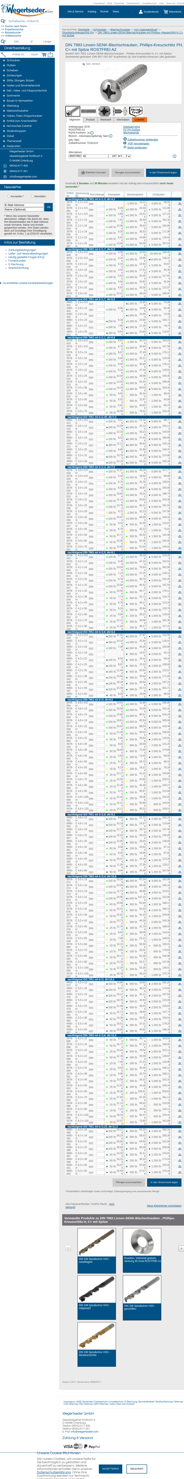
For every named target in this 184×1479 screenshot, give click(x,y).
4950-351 (69, 819)
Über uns (170, 3)
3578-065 (69, 781)
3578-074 (69, 898)
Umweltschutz (149, 3)
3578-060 (69, 739)
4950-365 (69, 860)
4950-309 (69, 327)
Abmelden (40, 196)
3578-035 (69, 507)
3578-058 (69, 728)
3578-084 (69, 969)
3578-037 (69, 524)
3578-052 (69, 616)
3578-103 (69, 745)
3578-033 (69, 495)
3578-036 (69, 519)
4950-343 (69, 678)
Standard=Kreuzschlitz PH (78, 32)
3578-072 (69, 887)
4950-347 (69, 689)
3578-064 (69, 775)
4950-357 (69, 837)
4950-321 (69, 445)
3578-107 (69, 975)
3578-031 (69, 483)
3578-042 (69, 557)
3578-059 (69, 734)
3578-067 (69, 792)
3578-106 (69, 940)
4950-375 (69, 996)
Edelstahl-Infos (131, 126)
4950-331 (69, 642)
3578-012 (69, 277)
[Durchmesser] (31, 41)
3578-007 (69, 245)
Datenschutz (133, 3)
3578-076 (69, 910)
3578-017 (69, 348)
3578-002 (69, 215)
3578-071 (69, 881)
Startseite (84, 29)
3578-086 (69, 1046)
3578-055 (69, 710)
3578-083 (69, 963)
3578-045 (69, 575)
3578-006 (69, 239)
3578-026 (69, 401)
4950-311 (69, 333)
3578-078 (69, 928)
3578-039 (69, 542)
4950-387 (69, 1031)
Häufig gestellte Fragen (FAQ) (26, 257)
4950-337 (69, 660)
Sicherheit (119, 3)
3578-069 (69, 804)
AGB (109, 3)
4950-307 (69, 321)
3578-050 (69, 604)
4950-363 (69, 854)
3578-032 (69, 489)
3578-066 (69, 787)
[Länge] (47, 41)
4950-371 (69, 984)
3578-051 (69, 610)
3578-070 (69, 810)
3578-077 (69, 916)
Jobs (161, 3)
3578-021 (69, 371)
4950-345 (69, 683)
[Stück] (34, 54)
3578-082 (69, 957)
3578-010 (69, 265)
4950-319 (69, 439)
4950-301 (69, 304)
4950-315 (69, 427)
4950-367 (69, 866)
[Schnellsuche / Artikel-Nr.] (31, 21)
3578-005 (69, 233)
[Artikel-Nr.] (18, 54)
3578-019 (69, 360)
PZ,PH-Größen (131, 129)
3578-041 (69, 548)
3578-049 (69, 598)
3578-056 (69, 716)
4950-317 (69, 433)
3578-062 (69, 757)
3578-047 (69, 586)
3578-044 (69, 569)
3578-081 (69, 951)
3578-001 (69, 209)
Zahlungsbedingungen (22, 250)
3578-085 (69, 1040)
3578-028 (69, 413)
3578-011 (69, 271)
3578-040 (69, 536)
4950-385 (69, 1025)
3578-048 (69, 592)
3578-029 (69, 471)
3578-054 (69, 704)
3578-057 (69, 722)
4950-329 (69, 636)
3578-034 (69, 501)
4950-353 (69, 825)
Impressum (99, 3)
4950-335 (69, 654)
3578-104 (69, 769)
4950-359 (69, 843)
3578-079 (69, 934)
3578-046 (69, 580)
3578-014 (69, 289)
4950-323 (69, 451)
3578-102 (69, 513)
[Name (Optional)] (24, 209)
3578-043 (69, 563)
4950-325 (69, 457)
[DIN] (16, 41)
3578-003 (69, 221)
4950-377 (69, 1002)
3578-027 (69, 407)
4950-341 (69, 672)
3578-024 (69, 389)
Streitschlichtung (18, 267)
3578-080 (69, 946)
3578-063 (69, 763)
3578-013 (69, 283)
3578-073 (69, 893)
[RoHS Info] (92, 133)
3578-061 (69, 751)
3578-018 (69, 354)
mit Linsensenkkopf (145, 29)
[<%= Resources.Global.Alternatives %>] (99, 156)
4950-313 (69, 421)
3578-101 (69, 204)
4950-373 (69, 990)
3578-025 (69, 395)
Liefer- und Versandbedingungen (28, 253)
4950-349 (69, 695)
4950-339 (69, 666)
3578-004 (69, 227)
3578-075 (69, 904)
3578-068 (69, 798)
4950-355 (69, 831)
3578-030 (69, 477)
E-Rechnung (16, 264)
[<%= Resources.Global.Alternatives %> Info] (174, 156)
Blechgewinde (131, 132)
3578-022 (69, 377)
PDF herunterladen (136, 143)
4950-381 (69, 1013)
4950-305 (69, 315)
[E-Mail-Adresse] (24, 205)
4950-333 (69, 648)
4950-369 (69, 872)
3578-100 (69, 628)
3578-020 (69, 365)
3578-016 (69, 342)
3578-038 (69, 530)
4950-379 (69, 1007)
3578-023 (69, 383)
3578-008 (69, 254)
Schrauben (100, 29)
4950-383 (69, 1019)
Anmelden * (17, 196)
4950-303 (69, 310)
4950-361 (69, 848)
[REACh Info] (110, 136)
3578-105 (69, 922)
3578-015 (69, 295)
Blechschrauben (120, 29)
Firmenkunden (17, 260)
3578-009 (69, 259)
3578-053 (69, 622)
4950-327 (69, 463)
